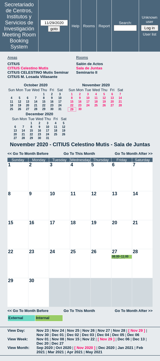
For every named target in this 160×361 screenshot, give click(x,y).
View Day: (16, 330)
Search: (125, 23)
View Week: (17, 339)
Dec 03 (88, 335)
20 (27, 105)
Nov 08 (58, 339)
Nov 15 (73, 339)
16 (51, 101)
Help (75, 26)
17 (59, 101)
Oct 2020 (63, 348)
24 (59, 105)
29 (43, 109)
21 (35, 105)
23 (51, 105)
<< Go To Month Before (28, 153)
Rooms (89, 26)
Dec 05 (118, 335)
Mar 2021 (56, 352)
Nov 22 (88, 339)
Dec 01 (58, 335)
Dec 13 (139, 339)
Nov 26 (88, 330)
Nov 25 (73, 330)
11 (11, 101)
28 (35, 109)
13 (27, 101)
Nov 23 (42, 330)
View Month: (18, 348)
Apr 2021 (75, 352)
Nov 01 (42, 339)
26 (19, 109)
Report (104, 26)
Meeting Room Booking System (19, 41)
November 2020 (96, 85)
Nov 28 (119, 330)
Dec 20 (42, 343)
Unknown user (149, 19)
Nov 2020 (85, 348)
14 (35, 101)
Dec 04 (103, 335)
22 (43, 105)
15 (43, 101)
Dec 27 (58, 343)
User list (149, 34)
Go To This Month (79, 153)
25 (11, 109)
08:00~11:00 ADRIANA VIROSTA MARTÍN (120, 257)
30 (51, 109)
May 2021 (94, 352)
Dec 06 (133, 335)
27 (27, 109)
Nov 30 (42, 335)
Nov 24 (58, 330)
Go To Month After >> (134, 153)
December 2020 (39, 114)
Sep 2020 (44, 348)
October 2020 (35, 85)
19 (19, 105)
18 (11, 105)
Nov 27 (104, 330)
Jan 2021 (125, 348)
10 (59, 97)
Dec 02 (73, 335)
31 (59, 109)
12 (19, 101)
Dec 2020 (106, 348)
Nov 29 (136, 330)
